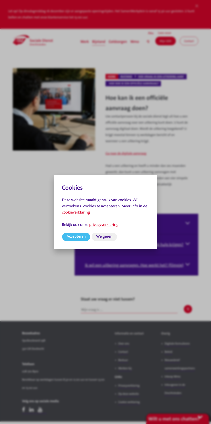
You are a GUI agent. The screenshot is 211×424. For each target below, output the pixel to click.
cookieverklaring (76, 212)
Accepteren (76, 236)
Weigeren (104, 236)
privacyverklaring (103, 224)
